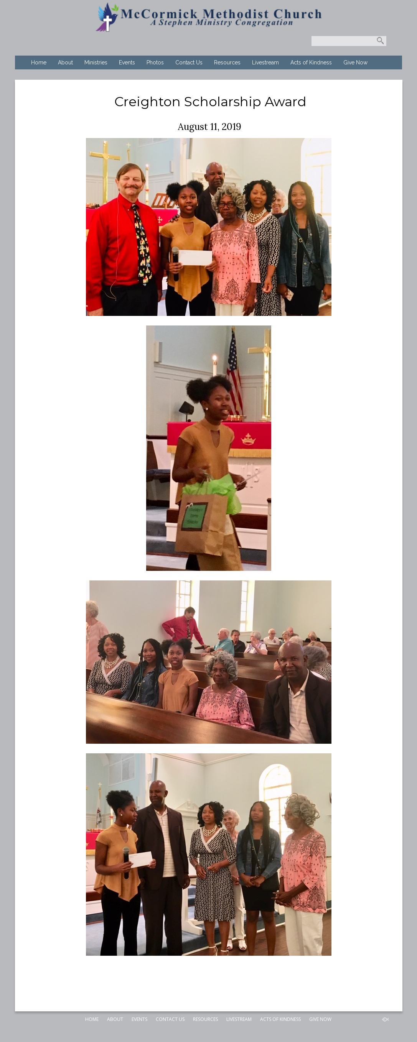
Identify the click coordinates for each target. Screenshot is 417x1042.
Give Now (355, 62)
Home (38, 62)
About (65, 62)
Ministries (95, 62)
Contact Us (189, 62)
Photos (155, 62)
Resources (227, 62)
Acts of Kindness (311, 62)
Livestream (265, 62)
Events (127, 62)
